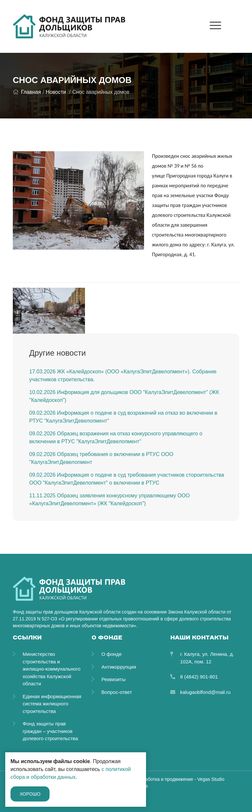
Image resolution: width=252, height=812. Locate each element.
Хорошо (30, 794)
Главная (27, 92)
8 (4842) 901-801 (199, 676)
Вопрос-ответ (116, 692)
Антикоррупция (118, 667)
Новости (56, 92)
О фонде (111, 654)
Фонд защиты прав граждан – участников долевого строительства (50, 731)
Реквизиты (113, 679)
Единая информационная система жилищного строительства (52, 704)
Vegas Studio (210, 779)
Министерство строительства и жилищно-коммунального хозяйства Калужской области (51, 668)
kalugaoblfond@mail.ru (205, 692)
